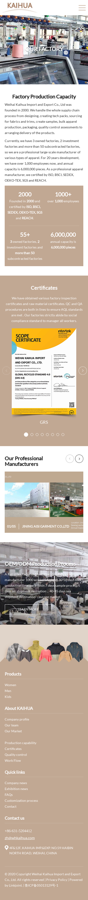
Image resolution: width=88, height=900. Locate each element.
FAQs (9, 795)
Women (10, 685)
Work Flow (13, 760)
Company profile (17, 719)
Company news (16, 783)
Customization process (21, 800)
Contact (10, 806)
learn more (28, 609)
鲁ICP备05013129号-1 (41, 885)
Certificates (13, 749)
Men (8, 691)
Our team (12, 725)
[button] (26, 434)
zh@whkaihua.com (20, 837)
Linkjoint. (16, 885)
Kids (8, 697)
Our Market (13, 731)
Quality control (16, 755)
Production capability (20, 743)
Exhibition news (16, 789)
